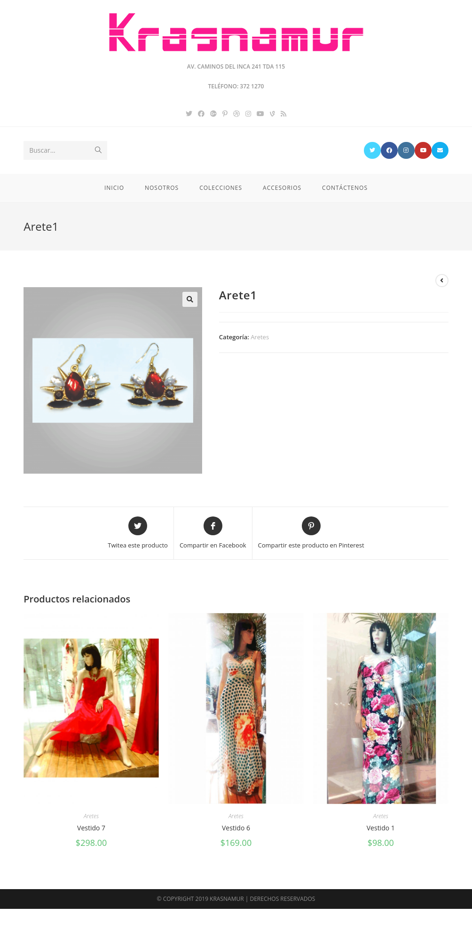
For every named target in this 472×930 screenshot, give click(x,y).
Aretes (260, 337)
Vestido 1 (381, 827)
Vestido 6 (236, 827)
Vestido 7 (91, 827)
